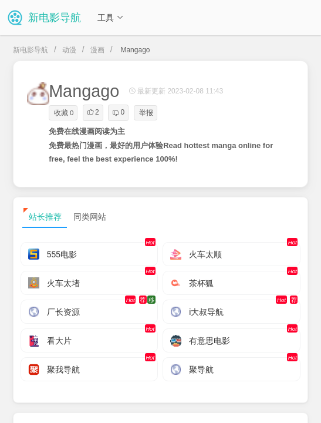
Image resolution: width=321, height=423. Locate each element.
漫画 (97, 50)
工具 (110, 17)
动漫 (69, 50)
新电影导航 (30, 50)
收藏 (63, 113)
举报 (146, 112)
